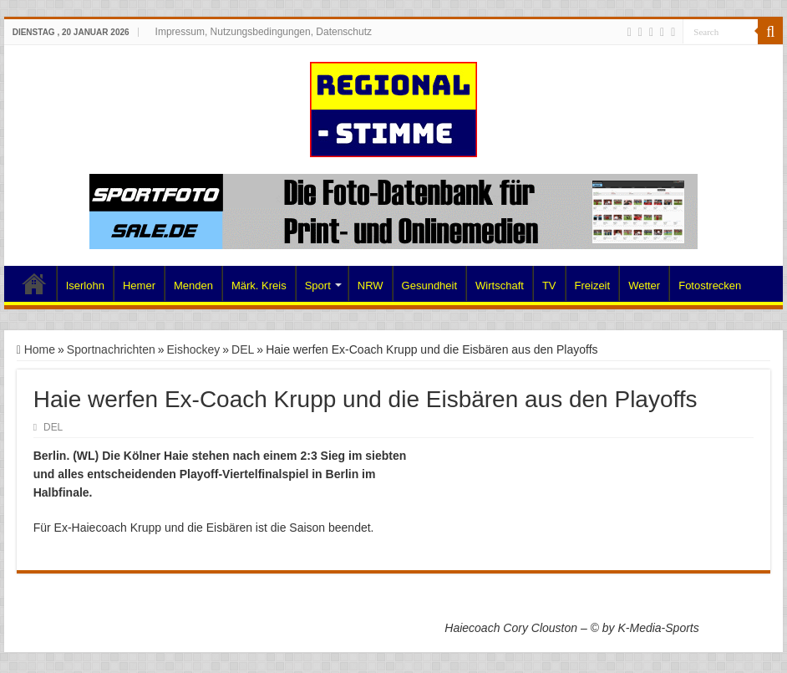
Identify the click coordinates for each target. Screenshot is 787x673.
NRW (370, 285)
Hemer (139, 285)
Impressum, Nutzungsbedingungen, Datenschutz (263, 32)
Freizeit (593, 285)
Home (34, 283)
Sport (318, 285)
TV (549, 285)
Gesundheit (430, 285)
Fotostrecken (709, 285)
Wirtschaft (499, 285)
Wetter (644, 285)
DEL (242, 349)
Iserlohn (85, 285)
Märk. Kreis (259, 285)
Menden (193, 285)
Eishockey (194, 349)
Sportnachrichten (111, 349)
